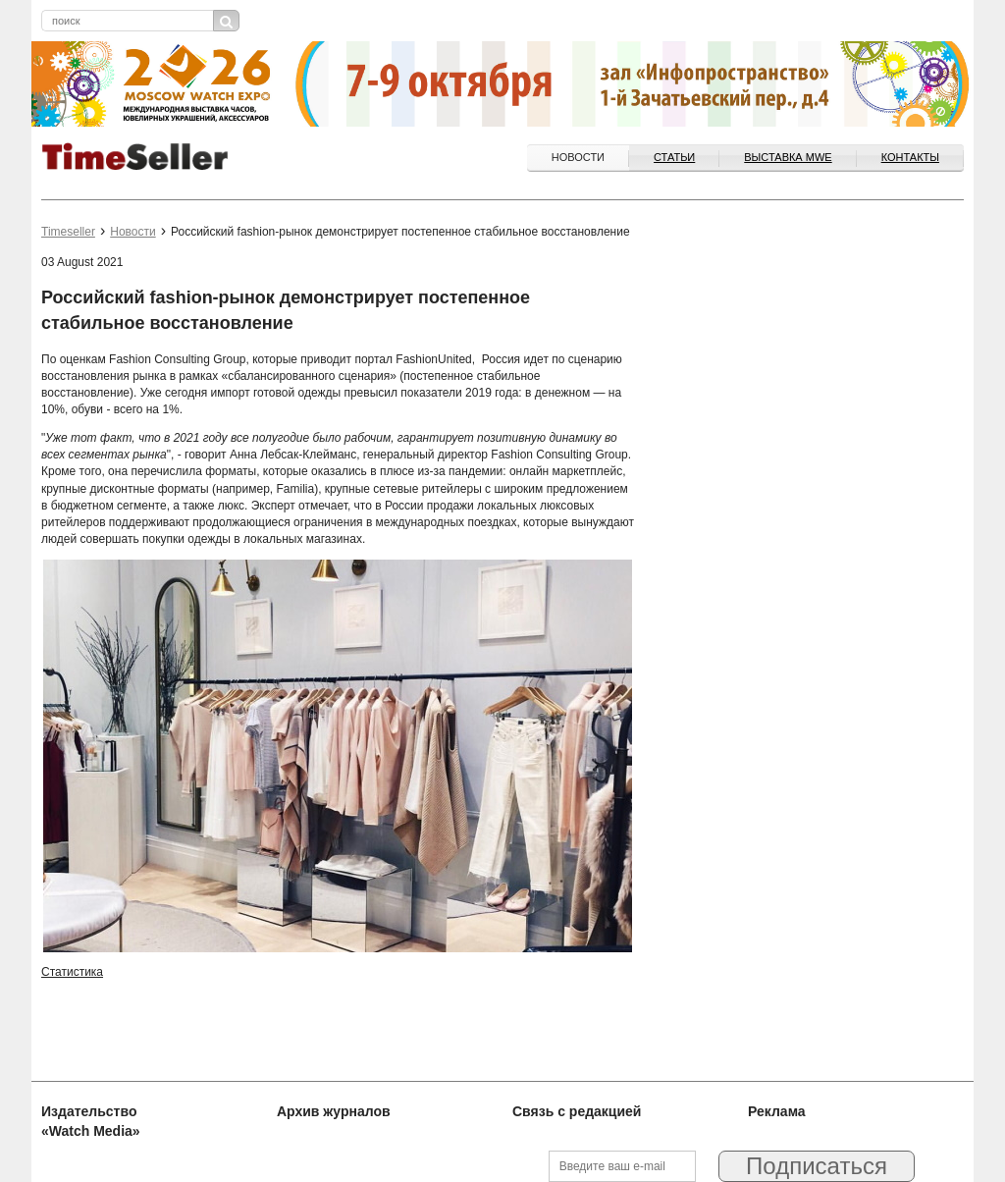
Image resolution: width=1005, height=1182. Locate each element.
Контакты (910, 157)
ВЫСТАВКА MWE (787, 157)
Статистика (72, 972)
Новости (578, 157)
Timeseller (68, 232)
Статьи (674, 157)
